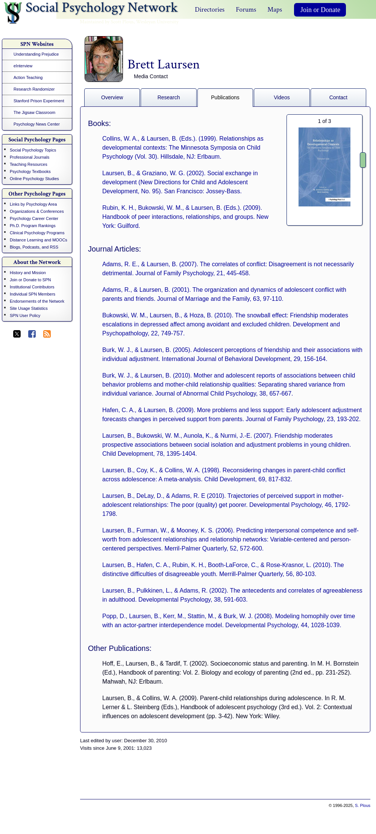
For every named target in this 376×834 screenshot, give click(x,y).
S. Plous (362, 805)
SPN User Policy (25, 315)
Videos (282, 97)
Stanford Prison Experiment (39, 101)
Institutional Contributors (32, 287)
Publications (225, 97)
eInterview (23, 66)
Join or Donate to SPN (30, 279)
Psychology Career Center (34, 218)
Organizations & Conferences (37, 211)
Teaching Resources (28, 164)
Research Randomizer (34, 89)
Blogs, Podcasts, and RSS (34, 247)
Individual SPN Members (32, 294)
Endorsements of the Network (37, 301)
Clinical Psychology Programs (37, 232)
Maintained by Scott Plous (106, 21)
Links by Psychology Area (33, 204)
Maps (274, 9)
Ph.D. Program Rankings (33, 225)
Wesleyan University (157, 21)
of (324, 121)
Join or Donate (320, 10)
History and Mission (28, 272)
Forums (246, 9)
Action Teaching (28, 77)
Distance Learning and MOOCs (38, 240)
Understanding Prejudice (36, 54)
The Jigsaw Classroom (34, 112)
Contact (338, 97)
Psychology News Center (37, 124)
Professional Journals (29, 157)
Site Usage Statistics (29, 308)
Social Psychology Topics (33, 150)
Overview (112, 97)
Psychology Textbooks (30, 171)
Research (169, 97)
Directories (209, 9)
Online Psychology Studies (34, 178)
